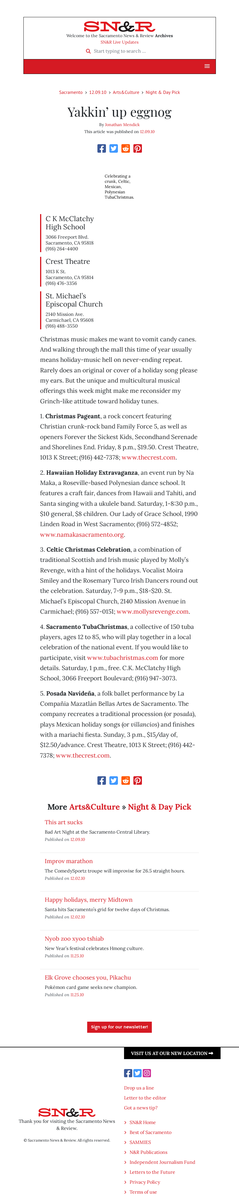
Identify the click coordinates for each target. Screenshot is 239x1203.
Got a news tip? (141, 1108)
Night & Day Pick (163, 92)
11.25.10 (77, 955)
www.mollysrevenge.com (153, 611)
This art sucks (63, 822)
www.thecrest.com (149, 457)
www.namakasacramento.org (82, 534)
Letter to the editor (145, 1098)
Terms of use (143, 1192)
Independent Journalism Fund (162, 1162)
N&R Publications (148, 1152)
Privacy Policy (145, 1182)
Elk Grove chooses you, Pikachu (88, 977)
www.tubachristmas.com (122, 658)
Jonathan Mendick (122, 124)
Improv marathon (69, 861)
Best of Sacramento (150, 1132)
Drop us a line (139, 1088)
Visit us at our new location (172, 1053)
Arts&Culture (126, 92)
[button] (207, 66)
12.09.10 (97, 92)
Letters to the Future (152, 1172)
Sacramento (71, 92)
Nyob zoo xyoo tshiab (74, 938)
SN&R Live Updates (120, 42)
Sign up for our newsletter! (119, 1027)
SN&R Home (143, 1122)
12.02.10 (78, 878)
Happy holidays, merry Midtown (89, 899)
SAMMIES (140, 1142)
